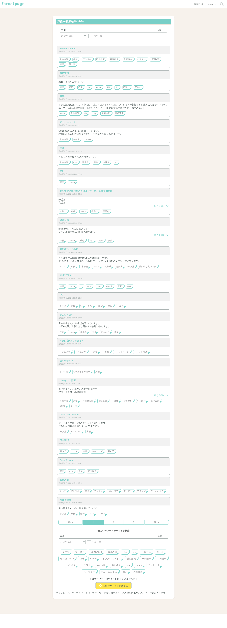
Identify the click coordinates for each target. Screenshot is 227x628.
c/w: (62, 295)
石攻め (138, 87)
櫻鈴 (82, 241)
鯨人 (125, 571)
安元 (120, 286)
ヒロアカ (64, 372)
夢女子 (111, 451)
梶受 (117, 332)
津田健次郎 (88, 401)
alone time (65, 500)
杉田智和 (128, 401)
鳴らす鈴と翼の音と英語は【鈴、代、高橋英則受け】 (87, 191)
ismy (94, 113)
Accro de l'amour (69, 414)
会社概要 (125, 617)
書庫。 (63, 96)
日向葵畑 (64, 440)
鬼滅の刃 (112, 552)
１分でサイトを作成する (113, 585)
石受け (126, 87)
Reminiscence (68, 48)
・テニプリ (65, 352)
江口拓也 (87, 59)
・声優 (94, 352)
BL (116, 87)
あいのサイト (67, 360)
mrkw (100, 306)
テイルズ (98, 491)
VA (85, 113)
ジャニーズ (97, 451)
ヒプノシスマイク (111, 558)
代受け (94, 211)
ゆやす (109, 286)
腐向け (72, 64)
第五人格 (101, 565)
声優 (62, 64)
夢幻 (62, 171)
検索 (159, 30)
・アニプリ (80, 352)
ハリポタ (71, 565)
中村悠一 (141, 401)
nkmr (89, 286)
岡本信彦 (100, 59)
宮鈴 (110, 241)
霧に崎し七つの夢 (69, 249)
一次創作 (146, 558)
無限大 (119, 266)
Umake (88, 139)
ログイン (211, 4)
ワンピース (154, 565)
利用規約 (109, 617)
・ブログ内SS (141, 352)
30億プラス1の (67, 275)
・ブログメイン (121, 352)
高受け (106, 211)
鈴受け (63, 211)
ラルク (120, 306)
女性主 (106, 162)
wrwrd (93, 558)
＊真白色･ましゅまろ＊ (72, 340)
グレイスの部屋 (68, 380)
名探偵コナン (67, 558)
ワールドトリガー (81, 372)
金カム (160, 552)
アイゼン (128, 491)
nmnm (72, 286)
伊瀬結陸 (105, 113)
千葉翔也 (128, 59)
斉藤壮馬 (114, 59)
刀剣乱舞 (138, 571)
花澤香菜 (155, 401)
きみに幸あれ (67, 314)
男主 (75, 59)
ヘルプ (73, 617)
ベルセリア (113, 491)
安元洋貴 (92, 471)
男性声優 (64, 59)
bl (81, 286)
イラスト (86, 565)
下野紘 (115, 401)
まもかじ (105, 332)
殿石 (71, 87)
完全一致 (95, 36)
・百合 (106, 352)
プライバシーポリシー (148, 617)
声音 (62, 148)
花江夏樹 (102, 401)
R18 (108, 87)
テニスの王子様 (109, 571)
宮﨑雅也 (119, 113)
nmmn (99, 87)
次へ (156, 522)
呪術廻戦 (131, 558)
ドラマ (96, 266)
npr (128, 565)
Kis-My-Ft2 (76, 432)
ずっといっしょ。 (69, 122)
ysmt (99, 286)
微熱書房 (64, 73)
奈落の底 (64, 480)
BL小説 (83, 332)
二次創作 (161, 558)
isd (89, 87)
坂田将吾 (155, 59)
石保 (80, 87)
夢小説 (85, 162)
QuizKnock (96, 552)
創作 (82, 514)
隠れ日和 (64, 220)
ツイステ (80, 552)
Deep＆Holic (67, 460)
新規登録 (198, 4)
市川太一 (141, 59)
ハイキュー (89, 571)
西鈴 (101, 241)
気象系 (108, 266)
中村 (129, 286)
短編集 (76, 139)
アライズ (141, 491)
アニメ (63, 266)
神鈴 (91, 241)
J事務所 (84, 266)
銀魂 (82, 558)
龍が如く (116, 565)
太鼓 (110, 306)
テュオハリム (157, 491)
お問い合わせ (90, 617)
